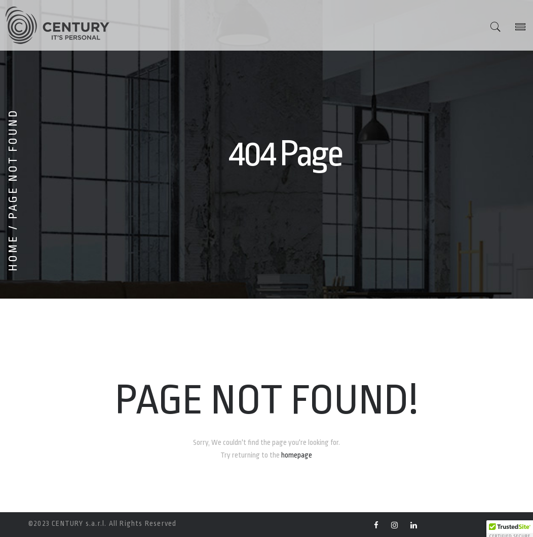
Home (13, 252)
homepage (296, 455)
